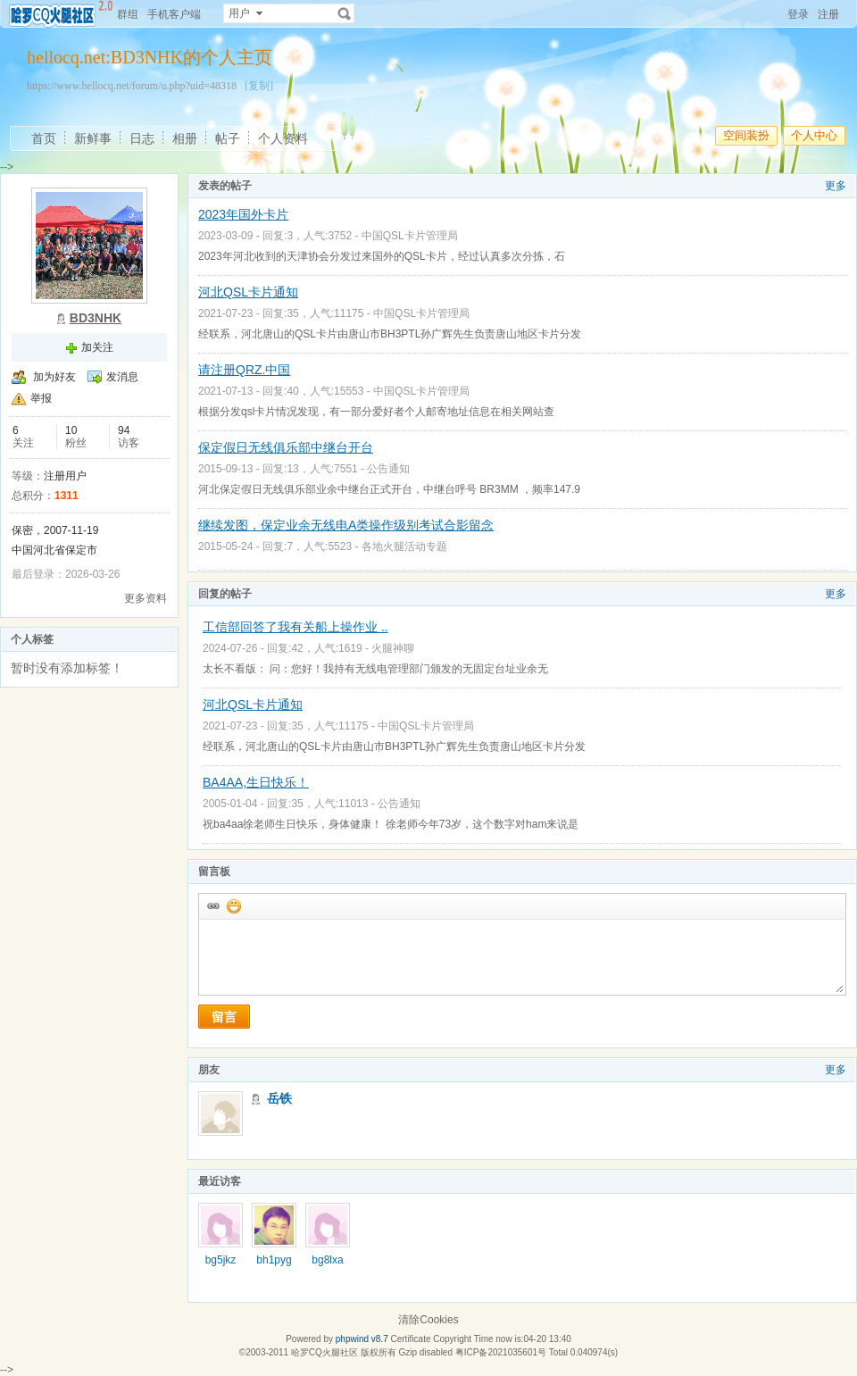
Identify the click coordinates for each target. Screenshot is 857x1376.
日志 (141, 138)
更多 (835, 185)
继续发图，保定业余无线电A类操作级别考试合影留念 (346, 525)
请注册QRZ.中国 (244, 370)
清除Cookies (428, 1319)
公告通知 (388, 469)
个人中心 (814, 135)
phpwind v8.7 (362, 1339)
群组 (127, 14)
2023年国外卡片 (243, 214)
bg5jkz (221, 1260)
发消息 (122, 377)
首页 (43, 138)
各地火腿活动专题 (404, 546)
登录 (798, 14)
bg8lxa (327, 1260)
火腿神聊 (392, 648)
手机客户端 (174, 14)
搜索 (345, 13)
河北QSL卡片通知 (248, 292)
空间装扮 (746, 135)
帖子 (227, 138)
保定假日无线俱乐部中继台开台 (285, 447)
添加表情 (233, 905)
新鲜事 (93, 138)
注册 (828, 14)
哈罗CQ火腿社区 (324, 1352)
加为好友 (54, 377)
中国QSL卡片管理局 (410, 235)
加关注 (97, 347)
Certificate (410, 1339)
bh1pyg (273, 1260)
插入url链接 (212, 905)
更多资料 (145, 598)
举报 (41, 398)
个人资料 (283, 138)
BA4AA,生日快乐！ (256, 782)
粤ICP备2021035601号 (500, 1352)
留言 (224, 1017)
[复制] (259, 85)
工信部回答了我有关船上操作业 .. (295, 627)
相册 (184, 138)
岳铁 (279, 1098)
